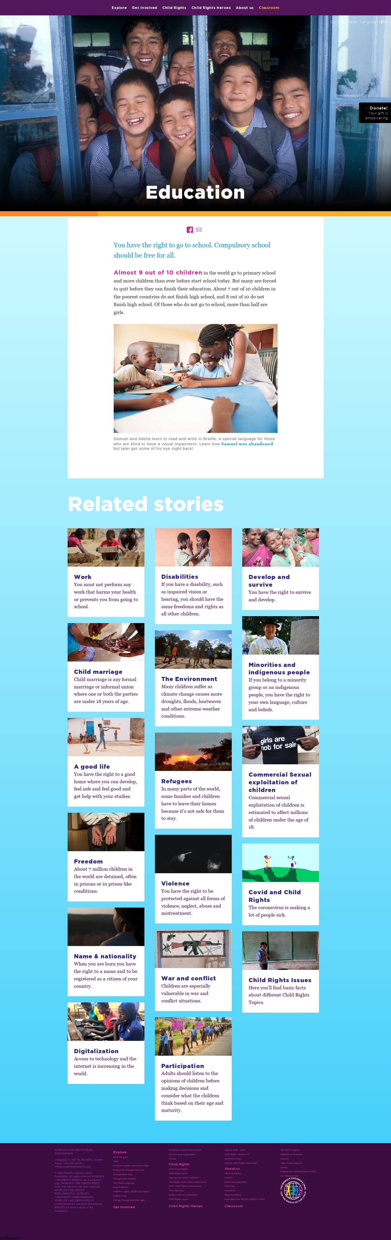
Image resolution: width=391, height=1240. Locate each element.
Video (116, 1161)
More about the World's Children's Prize (245, 1199)
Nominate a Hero (233, 1158)
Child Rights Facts (178, 1173)
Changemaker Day (122, 1174)
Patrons (229, 1177)
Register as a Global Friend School (298, 1171)
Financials (230, 1186)
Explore (119, 7)
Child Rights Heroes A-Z (237, 1154)
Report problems (233, 1195)
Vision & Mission (233, 1173)
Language (374, 22)
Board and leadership (235, 1182)
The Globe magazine (123, 1183)
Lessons (284, 1158)
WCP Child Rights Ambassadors (185, 1186)
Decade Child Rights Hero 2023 (241, 1163)
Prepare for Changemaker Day (128, 1170)
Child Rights (174, 7)
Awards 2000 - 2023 (235, 1150)
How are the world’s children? (184, 1177)
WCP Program (120, 1157)
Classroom (269, 7)
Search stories (120, 1187)
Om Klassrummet (289, 1176)
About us (245, 7)
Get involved (144, 7)
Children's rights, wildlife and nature (131, 1191)
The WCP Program (290, 1150)
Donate (172, 1158)
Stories (284, 1167)
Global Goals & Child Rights (183, 1195)
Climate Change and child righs (129, 1200)
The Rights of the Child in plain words (188, 1182)
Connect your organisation (182, 1154)
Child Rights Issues (178, 1199)
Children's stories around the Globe (131, 1165)
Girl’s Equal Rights (178, 1169)
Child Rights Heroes (211, 7)
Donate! (376, 113)
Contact (337, 22)
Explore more (120, 1196)
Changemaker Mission (124, 1178)
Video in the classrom (291, 1163)
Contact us (230, 1190)
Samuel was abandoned (247, 443)
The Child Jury (176, 1190)
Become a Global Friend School (185, 1150)
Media (352, 22)
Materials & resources (291, 1154)
